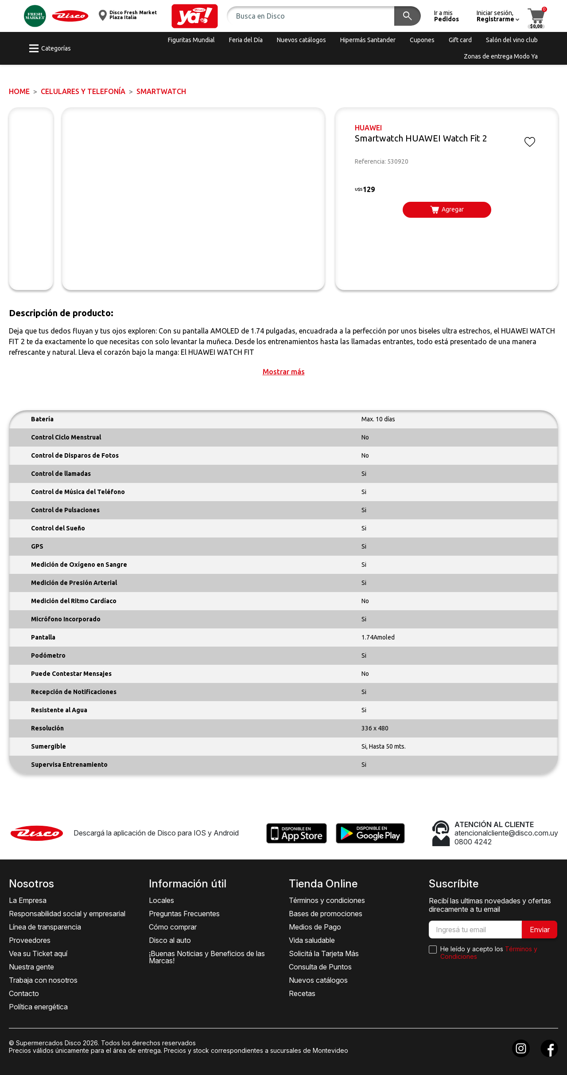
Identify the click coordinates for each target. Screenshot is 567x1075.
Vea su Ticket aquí (38, 953)
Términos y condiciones (327, 900)
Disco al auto (170, 940)
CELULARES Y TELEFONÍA (83, 91)
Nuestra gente (31, 966)
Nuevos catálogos (318, 980)
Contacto (24, 993)
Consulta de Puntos (320, 966)
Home (19, 91)
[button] (194, 16)
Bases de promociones (325, 913)
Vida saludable (312, 940)
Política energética (38, 1006)
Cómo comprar (173, 926)
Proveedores (29, 940)
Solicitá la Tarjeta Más (324, 953)
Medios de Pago (315, 926)
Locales (161, 900)
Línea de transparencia (45, 926)
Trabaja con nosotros (43, 980)
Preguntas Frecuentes (184, 913)
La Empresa (28, 900)
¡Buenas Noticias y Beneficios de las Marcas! (207, 957)
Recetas (302, 993)
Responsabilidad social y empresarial (67, 913)
